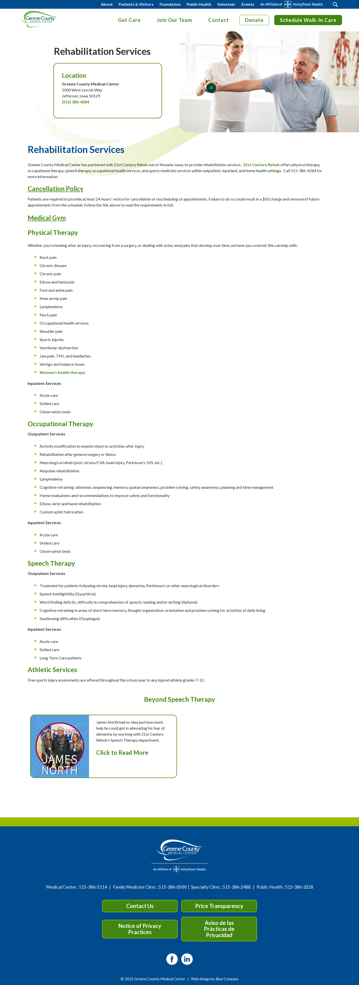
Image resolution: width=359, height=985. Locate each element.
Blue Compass (227, 979)
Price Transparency (219, 906)
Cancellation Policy (56, 189)
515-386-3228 (299, 887)
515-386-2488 (237, 887)
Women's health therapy (62, 372)
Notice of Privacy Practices (139, 928)
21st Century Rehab (261, 164)
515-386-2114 (93, 887)
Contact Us (140, 906)
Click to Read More (122, 752)
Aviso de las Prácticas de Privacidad (219, 928)
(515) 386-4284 (75, 101)
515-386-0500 (172, 887)
